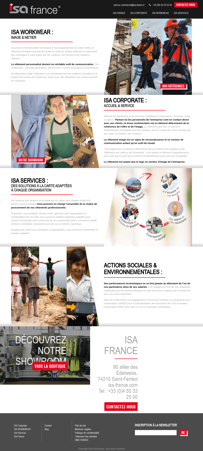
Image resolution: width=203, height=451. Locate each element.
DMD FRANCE (81, 439)
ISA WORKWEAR (22, 429)
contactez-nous (121, 406)
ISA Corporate (20, 425)
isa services (181, 13)
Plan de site (80, 425)
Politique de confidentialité (87, 432)
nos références (173, 85)
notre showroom (31, 159)
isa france (119, 13)
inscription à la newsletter (156, 425)
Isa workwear (160, 13)
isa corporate (138, 13)
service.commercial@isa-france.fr (129, 5)
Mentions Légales (83, 429)
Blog (47, 429)
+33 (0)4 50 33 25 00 (160, 5)
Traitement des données (86, 436)
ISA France (19, 436)
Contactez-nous (185, 5)
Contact (48, 425)
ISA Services (20, 432)
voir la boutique (48, 368)
